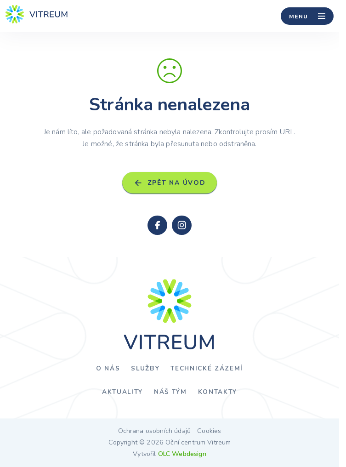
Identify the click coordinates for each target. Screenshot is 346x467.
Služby (145, 368)
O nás (108, 368)
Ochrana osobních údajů (154, 431)
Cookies (209, 431)
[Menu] (307, 16)
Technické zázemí (206, 368)
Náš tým (170, 391)
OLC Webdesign (182, 454)
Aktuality (122, 391)
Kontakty (217, 391)
